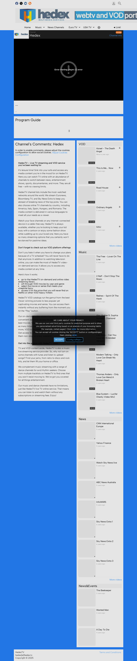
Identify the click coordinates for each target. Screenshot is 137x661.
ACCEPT (59, 340)
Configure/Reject (74, 340)
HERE (74, 329)
